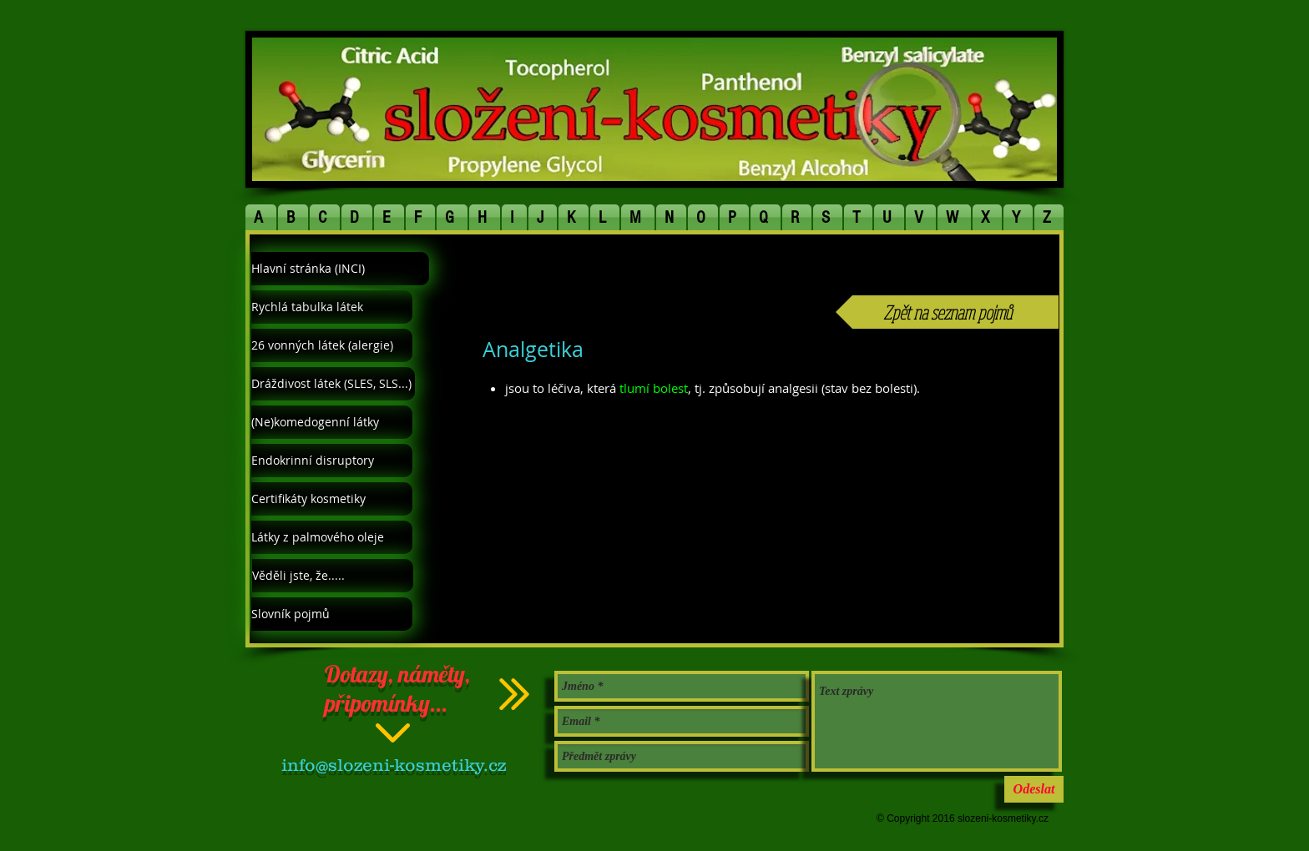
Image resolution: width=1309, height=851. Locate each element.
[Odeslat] (1034, 789)
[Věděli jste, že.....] (332, 575)
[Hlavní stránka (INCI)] (340, 268)
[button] (261, 217)
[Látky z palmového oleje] (331, 537)
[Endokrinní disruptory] (331, 460)
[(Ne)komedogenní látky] (331, 422)
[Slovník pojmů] (331, 614)
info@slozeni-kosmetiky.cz (393, 764)
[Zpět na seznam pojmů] (947, 312)
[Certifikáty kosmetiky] (331, 499)
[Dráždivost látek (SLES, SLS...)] (333, 383)
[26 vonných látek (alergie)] (331, 345)
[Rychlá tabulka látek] (331, 307)
